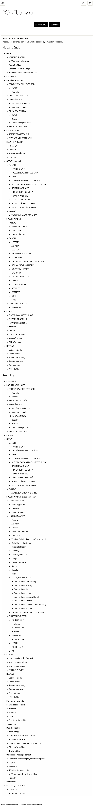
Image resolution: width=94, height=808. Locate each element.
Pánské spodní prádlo (15, 705)
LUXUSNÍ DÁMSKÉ (17, 516)
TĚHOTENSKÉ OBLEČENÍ (22, 477)
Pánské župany (17, 512)
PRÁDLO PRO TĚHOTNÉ (21, 254)
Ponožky (12, 778)
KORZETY (15, 292)
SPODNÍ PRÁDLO (13, 219)
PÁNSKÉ (12, 211)
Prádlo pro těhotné (19, 531)
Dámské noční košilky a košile (22, 736)
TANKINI (12, 327)
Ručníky (14, 115)
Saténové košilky (18, 739)
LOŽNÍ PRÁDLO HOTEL (16, 80)
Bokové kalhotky (18, 547)
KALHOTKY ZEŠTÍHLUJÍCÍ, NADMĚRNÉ (27, 261)
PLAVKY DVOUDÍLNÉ (18, 323)
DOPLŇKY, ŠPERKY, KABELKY (24, 203)
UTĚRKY (12, 157)
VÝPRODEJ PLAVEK (17, 334)
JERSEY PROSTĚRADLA (19, 134)
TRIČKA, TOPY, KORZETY (22, 192)
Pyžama (14, 520)
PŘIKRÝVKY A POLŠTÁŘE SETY (22, 84)
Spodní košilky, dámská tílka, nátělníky (26, 743)
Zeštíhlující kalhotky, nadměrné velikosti (28, 539)
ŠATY (13, 176)
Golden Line (19, 628)
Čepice (12, 762)
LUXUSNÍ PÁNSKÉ (16, 501)
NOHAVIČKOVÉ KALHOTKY (22, 265)
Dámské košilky (13, 728)
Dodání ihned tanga (22, 589)
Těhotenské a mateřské (19, 770)
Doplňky (14, 566)
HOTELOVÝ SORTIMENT (19, 126)
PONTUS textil (18, 12)
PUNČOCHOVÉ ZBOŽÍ (18, 304)
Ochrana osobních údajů (19, 69)
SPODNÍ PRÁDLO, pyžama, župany (21, 497)
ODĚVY (9, 439)
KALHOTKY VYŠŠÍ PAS (21, 277)
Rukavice (13, 766)
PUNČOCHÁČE (17, 620)
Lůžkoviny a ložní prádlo (16, 786)
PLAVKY (9, 311)
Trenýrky (15, 508)
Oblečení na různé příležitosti (18, 755)
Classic (17, 624)
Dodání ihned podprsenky (25, 581)
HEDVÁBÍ (10, 346)
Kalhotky (15, 551)
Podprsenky (16, 535)
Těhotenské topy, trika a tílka (24, 774)
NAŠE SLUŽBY (15, 65)
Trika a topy (11, 724)
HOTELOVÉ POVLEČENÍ (19, 96)
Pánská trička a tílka (17, 720)
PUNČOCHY (16, 307)
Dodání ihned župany (23, 608)
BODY (13, 296)
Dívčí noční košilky (17, 747)
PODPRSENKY (17, 257)
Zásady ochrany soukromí (31, 805)
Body (13, 574)
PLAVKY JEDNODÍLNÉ (18, 319)
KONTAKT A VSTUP (17, 57)
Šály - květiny (14, 369)
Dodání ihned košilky (23, 585)
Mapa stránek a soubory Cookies (23, 73)
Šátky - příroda (15, 350)
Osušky (14, 119)
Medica (17, 632)
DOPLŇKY (15, 288)
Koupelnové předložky (20, 123)
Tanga (14, 558)
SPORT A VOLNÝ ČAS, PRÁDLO (24, 207)
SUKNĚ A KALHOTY (19, 196)
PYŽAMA (15, 242)
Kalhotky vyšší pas (19, 555)
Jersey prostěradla (19, 107)
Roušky (9, 435)
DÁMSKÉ (12, 165)
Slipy (11, 716)
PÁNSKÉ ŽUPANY (18, 234)
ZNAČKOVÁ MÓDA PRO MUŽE (24, 215)
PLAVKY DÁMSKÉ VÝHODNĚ (21, 315)
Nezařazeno (11, 782)
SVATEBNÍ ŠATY (18, 169)
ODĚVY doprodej (13, 161)
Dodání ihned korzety (23, 601)
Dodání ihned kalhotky (23, 593)
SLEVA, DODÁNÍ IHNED (21, 578)
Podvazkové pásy (18, 562)
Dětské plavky (15, 342)
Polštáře (14, 88)
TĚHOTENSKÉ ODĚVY (20, 200)
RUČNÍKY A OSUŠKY (17, 111)
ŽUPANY (15, 246)
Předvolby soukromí (9, 805)
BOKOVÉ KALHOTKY (20, 269)
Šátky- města (14, 354)
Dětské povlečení (18, 793)
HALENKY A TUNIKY (20, 188)
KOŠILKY (15, 250)
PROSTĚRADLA (15, 100)
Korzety (14, 570)
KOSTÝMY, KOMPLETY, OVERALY (25, 180)
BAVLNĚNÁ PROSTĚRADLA (20, 138)
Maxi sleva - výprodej (15, 701)
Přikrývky (15, 92)
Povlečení (13, 789)
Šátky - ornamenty (17, 357)
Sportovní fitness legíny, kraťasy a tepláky (27, 759)
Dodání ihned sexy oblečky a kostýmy (30, 605)
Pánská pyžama (18, 504)
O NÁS (9, 53)
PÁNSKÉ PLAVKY (16, 338)
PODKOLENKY (17, 647)
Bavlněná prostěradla (20, 103)
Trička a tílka (14, 751)
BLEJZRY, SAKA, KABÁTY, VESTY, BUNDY (29, 184)
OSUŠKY (12, 150)
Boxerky (12, 712)
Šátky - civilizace (16, 361)
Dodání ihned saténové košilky (27, 597)
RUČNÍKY (13, 146)
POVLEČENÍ (11, 76)
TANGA (14, 281)
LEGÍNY (14, 643)
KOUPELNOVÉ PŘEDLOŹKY (20, 153)
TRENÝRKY (16, 230)
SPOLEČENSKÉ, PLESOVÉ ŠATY (24, 173)
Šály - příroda (14, 365)
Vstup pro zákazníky (20, 61)
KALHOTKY (16, 273)
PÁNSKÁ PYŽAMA (19, 227)
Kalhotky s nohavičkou (21, 543)
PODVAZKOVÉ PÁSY (20, 284)
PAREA (12, 331)
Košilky (14, 528)
